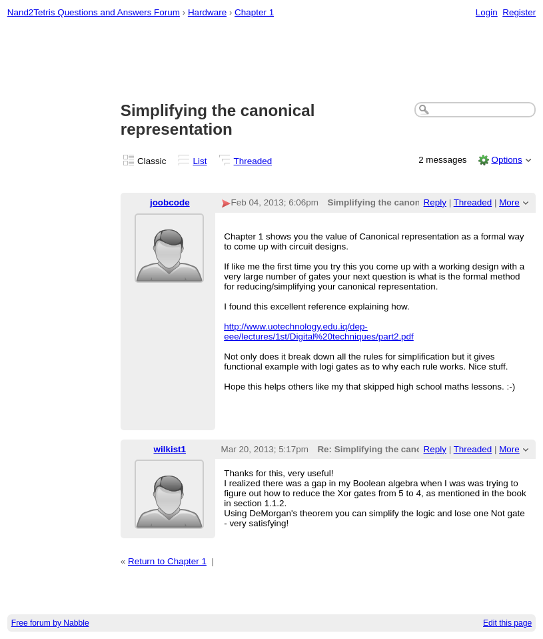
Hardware (207, 12)
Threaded (253, 161)
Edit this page (507, 623)
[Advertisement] (271, 61)
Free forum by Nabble (50, 623)
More (509, 202)
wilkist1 (170, 449)
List (200, 161)
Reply (435, 202)
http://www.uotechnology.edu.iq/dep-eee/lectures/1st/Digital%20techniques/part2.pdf (319, 332)
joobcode (170, 202)
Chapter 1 (254, 12)
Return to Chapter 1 (167, 561)
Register (519, 12)
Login (487, 12)
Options (506, 160)
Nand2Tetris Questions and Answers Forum (93, 12)
